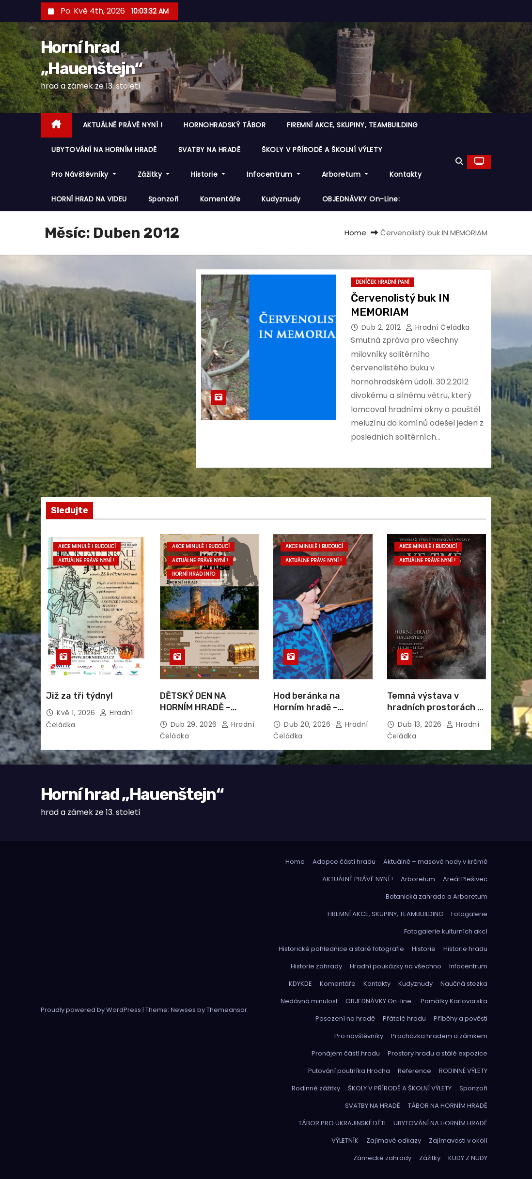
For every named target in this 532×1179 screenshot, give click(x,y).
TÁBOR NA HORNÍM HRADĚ (447, 1105)
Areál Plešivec (465, 879)
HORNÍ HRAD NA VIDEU (89, 199)
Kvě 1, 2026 (77, 713)
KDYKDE (300, 983)
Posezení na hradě (345, 1018)
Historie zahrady (316, 966)
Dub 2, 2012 (382, 327)
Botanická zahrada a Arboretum (436, 896)
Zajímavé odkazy (393, 1140)
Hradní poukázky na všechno (395, 966)
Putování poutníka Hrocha (349, 1070)
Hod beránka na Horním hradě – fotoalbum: (306, 707)
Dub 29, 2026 (195, 724)
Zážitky (154, 174)
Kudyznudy (281, 199)
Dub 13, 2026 (421, 724)
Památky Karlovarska (454, 1001)
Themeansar (226, 1009)
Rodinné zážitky (316, 1088)
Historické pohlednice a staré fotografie (341, 948)
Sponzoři (163, 199)
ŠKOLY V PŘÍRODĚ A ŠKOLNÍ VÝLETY (322, 149)
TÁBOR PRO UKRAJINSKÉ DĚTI (342, 1123)
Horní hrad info (193, 574)
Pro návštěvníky (83, 174)
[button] (459, 161)
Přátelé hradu (404, 1018)
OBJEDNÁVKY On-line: (361, 199)
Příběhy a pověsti (460, 1018)
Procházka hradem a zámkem (439, 1036)
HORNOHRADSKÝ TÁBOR (225, 125)
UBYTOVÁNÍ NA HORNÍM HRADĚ (104, 149)
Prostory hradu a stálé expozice (437, 1053)
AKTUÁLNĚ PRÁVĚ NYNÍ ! (123, 125)
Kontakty (406, 174)
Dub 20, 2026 (308, 724)
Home (355, 233)
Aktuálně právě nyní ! (86, 560)
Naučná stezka (463, 983)
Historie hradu (465, 948)
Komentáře (220, 199)
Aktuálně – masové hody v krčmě (435, 861)
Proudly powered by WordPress (91, 1009)
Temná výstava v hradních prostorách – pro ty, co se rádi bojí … (435, 707)
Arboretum (345, 174)
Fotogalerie (469, 914)
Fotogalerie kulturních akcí (445, 931)
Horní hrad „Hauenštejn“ (132, 794)
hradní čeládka (438, 327)
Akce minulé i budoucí (87, 546)
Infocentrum (273, 174)
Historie (208, 174)
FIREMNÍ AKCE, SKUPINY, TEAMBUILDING (352, 125)
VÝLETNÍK (345, 1140)
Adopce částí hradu (344, 861)
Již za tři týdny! (79, 695)
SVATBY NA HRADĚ (209, 149)
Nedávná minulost (309, 1001)
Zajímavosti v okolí (458, 1140)
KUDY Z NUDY (467, 1158)
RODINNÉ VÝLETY (463, 1070)
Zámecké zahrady (382, 1158)
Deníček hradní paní (382, 282)
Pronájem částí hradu (346, 1053)
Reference (414, 1070)
